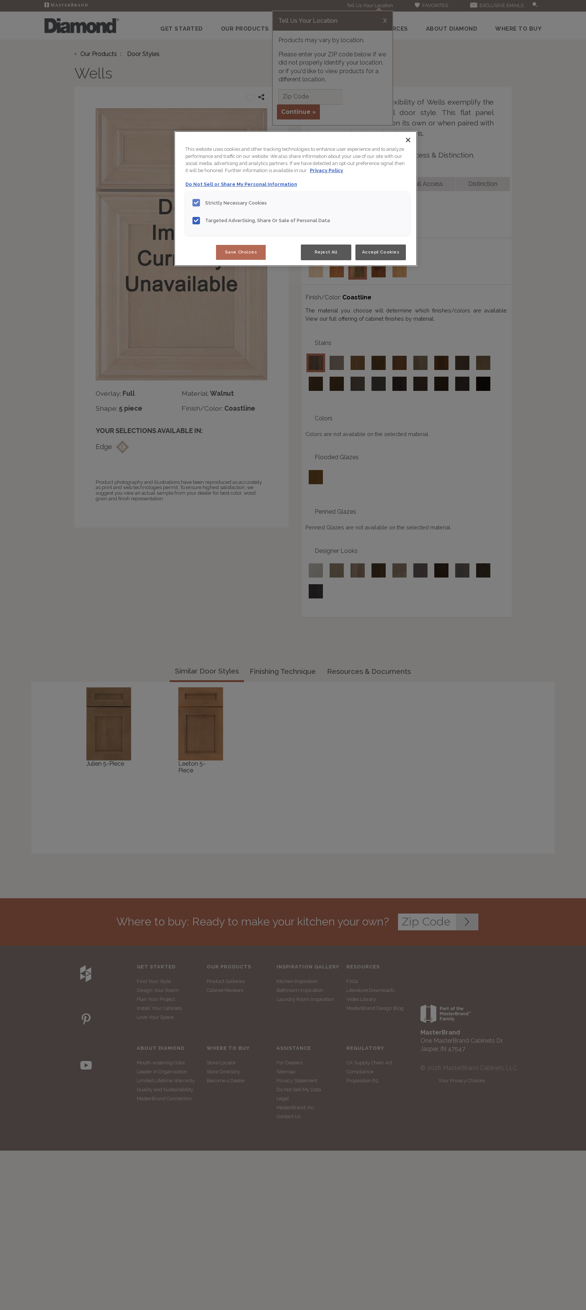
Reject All (326, 252)
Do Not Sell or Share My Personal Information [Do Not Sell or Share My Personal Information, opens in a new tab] (241, 184)
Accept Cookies (381, 252)
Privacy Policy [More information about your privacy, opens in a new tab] (326, 170)
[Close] (408, 140)
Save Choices (241, 252)
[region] (295, 198)
